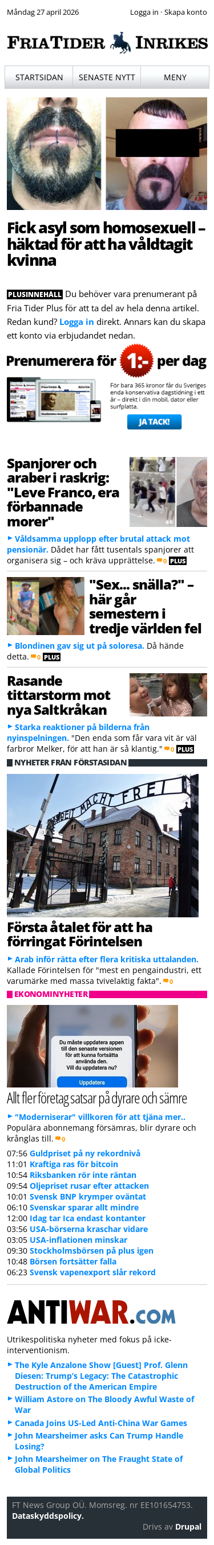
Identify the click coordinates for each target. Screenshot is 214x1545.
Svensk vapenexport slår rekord (93, 1272)
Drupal (188, 1526)
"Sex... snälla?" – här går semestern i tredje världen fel (145, 606)
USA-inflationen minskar (78, 1239)
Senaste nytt (107, 77)
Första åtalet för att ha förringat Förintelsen (80, 933)
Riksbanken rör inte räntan (83, 1174)
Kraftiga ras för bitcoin (74, 1164)
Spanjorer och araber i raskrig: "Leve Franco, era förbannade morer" (63, 492)
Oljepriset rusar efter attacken (89, 1185)
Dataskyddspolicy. (48, 1515)
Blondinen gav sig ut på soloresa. (79, 645)
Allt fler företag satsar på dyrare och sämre (97, 1097)
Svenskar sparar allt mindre (84, 1207)
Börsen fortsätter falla (73, 1261)
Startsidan (39, 77)
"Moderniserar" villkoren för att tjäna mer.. (100, 1116)
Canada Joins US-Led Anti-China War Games (101, 1423)
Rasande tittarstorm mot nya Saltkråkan (58, 695)
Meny (175, 77)
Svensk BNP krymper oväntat (88, 1196)
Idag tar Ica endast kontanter (88, 1218)
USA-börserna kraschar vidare (89, 1228)
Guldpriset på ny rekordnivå (85, 1153)
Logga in (76, 321)
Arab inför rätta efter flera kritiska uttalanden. (107, 959)
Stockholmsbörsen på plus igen (92, 1250)
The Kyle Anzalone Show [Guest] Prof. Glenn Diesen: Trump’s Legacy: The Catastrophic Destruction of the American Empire (101, 1375)
